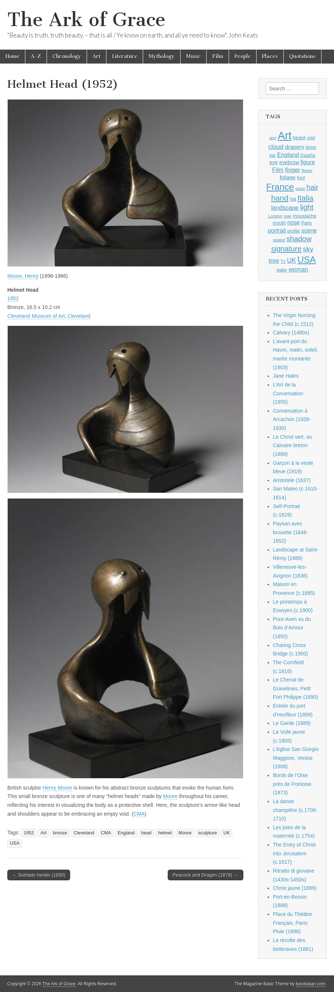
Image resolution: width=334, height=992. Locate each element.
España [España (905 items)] (307, 155)
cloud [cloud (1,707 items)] (275, 146)
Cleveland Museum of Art (36, 316)
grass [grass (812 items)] (300, 188)
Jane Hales (286, 376)
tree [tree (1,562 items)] (274, 260)
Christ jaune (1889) (295, 888)
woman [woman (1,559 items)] (298, 269)
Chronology (66, 56)
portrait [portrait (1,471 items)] (277, 230)
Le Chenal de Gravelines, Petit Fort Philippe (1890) (295, 688)
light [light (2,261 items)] (306, 207)
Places (270, 56)
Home (12, 56)
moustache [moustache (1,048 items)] (304, 216)
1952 (13, 298)
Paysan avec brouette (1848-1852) (290, 532)
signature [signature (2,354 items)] (286, 249)
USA (14, 843)
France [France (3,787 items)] (280, 187)
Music (193, 56)
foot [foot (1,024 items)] (301, 177)
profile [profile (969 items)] (293, 231)
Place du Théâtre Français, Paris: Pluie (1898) (292, 922)
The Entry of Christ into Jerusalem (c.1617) (294, 853)
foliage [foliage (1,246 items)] (287, 177)
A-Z (36, 56)
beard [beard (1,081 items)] (299, 137)
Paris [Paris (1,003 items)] (306, 223)
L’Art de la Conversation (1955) (288, 393)
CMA (139, 814)
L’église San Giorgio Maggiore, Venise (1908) (296, 757)
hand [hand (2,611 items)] (279, 198)
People (243, 56)
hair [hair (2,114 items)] (312, 187)
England (125, 832)
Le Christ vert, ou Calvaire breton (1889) (292, 445)
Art (96, 56)
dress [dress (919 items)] (311, 147)
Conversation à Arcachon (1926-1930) (292, 419)
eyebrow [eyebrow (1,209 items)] (289, 162)
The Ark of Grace (86, 19)
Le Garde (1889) (292, 723)
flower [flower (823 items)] (307, 170)
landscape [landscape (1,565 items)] (285, 207)
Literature (124, 56)
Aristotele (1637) (292, 480)
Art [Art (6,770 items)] (284, 135)
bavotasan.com (311, 983)
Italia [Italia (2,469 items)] (305, 198)
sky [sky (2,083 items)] (308, 249)
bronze (60, 832)
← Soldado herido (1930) (38, 875)
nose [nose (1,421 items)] (293, 222)
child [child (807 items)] (311, 138)
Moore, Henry (23, 276)
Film (217, 56)
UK (227, 832)
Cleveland (79, 316)
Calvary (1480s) (291, 332)
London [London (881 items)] (275, 215)
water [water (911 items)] (281, 270)
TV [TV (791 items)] (283, 261)
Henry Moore (57, 788)
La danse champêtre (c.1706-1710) (295, 810)
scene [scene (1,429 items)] (309, 230)
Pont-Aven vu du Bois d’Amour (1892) (292, 627)
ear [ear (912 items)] (272, 155)
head (146, 832)
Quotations (302, 56)
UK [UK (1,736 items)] (291, 260)
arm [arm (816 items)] (272, 138)
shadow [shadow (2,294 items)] (299, 239)
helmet (165, 832)
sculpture (207, 832)
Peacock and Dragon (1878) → (205, 875)
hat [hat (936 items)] (293, 199)
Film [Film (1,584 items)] (277, 169)
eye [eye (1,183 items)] (273, 162)
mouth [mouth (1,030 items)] (279, 223)
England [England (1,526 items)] (288, 154)
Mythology (162, 56)
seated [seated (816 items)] (279, 240)
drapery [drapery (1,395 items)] (294, 147)
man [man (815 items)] (287, 216)
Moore (170, 796)
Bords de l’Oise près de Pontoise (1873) (292, 783)
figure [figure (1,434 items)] (308, 162)
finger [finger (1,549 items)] (292, 169)
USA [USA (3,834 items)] (306, 260)
